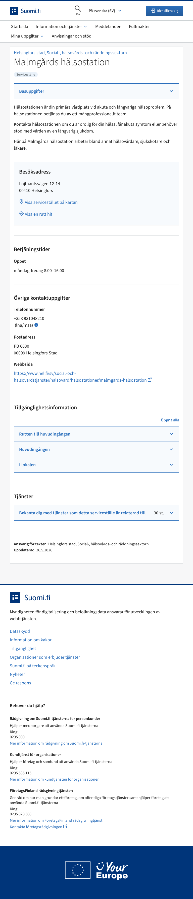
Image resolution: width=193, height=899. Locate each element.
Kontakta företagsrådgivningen (42, 826)
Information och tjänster (62, 26)
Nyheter (17, 674)
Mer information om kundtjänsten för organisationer (54, 779)
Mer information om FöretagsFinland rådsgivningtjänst (56, 820)
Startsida (19, 26)
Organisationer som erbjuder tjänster (45, 657)
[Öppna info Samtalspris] (36, 324)
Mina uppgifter (27, 36)
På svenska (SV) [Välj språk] (105, 11)
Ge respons (20, 683)
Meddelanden (108, 26)
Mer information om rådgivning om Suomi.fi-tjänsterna (56, 743)
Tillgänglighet (23, 648)
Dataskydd (20, 631)
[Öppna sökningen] (78, 11)
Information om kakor (31, 640)
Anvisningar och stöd (71, 36)
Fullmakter (139, 26)
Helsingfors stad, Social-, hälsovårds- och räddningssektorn (70, 53)
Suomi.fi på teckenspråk (33, 666)
